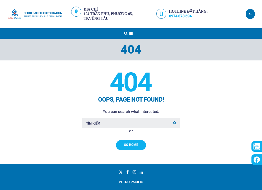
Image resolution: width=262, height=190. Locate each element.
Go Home (131, 145)
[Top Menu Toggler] (131, 33)
